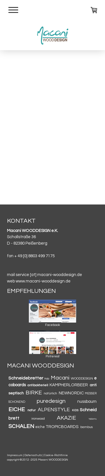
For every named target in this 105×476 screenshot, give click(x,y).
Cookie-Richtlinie (56, 455)
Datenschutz (33, 455)
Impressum (14, 455)
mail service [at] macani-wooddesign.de (44, 275)
